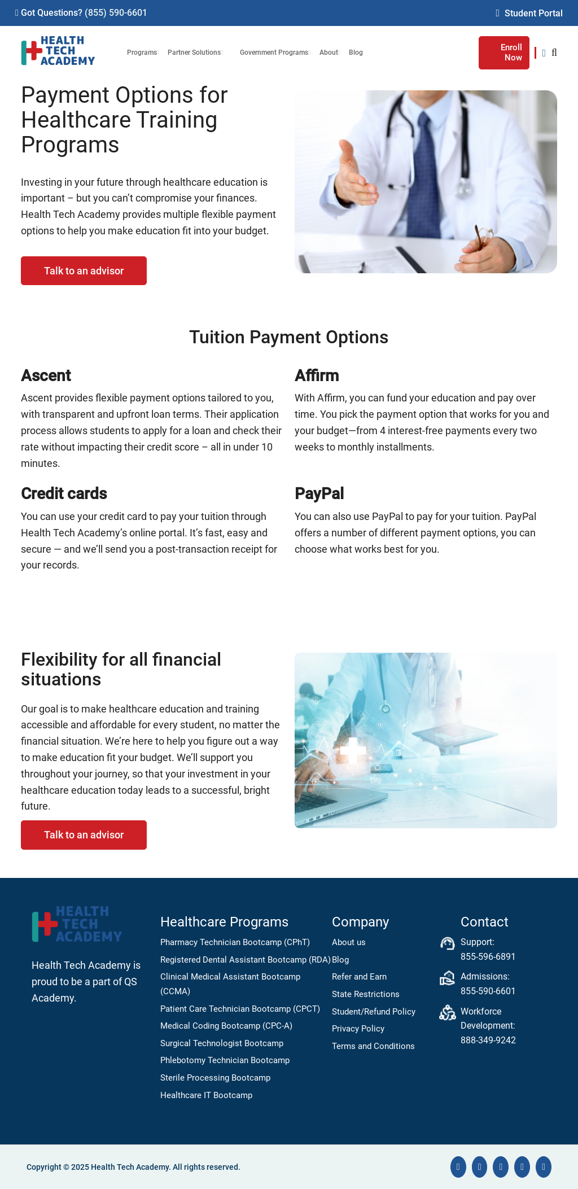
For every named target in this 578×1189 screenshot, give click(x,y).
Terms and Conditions (373, 1046)
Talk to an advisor (84, 271)
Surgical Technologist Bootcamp (221, 1043)
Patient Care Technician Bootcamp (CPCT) (240, 1009)
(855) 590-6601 (116, 12)
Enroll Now (511, 52)
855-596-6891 (488, 956)
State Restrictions (366, 994)
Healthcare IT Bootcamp (206, 1095)
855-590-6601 (488, 991)
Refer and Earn (359, 977)
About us (349, 942)
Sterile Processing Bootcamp (215, 1078)
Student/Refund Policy (373, 1012)
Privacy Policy (358, 1029)
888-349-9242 (488, 1040)
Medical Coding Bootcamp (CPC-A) (226, 1026)
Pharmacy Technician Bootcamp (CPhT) (235, 942)
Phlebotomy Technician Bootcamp (225, 1060)
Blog (340, 960)
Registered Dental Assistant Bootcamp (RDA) (245, 960)
